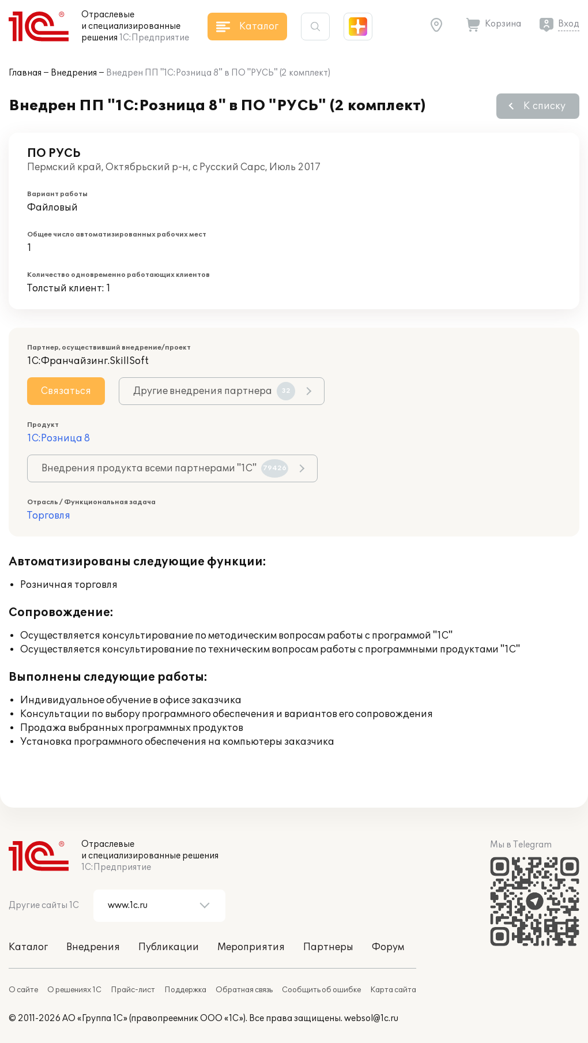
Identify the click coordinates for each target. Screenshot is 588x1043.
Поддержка (185, 990)
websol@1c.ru (371, 1018)
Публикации (168, 947)
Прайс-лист (133, 990)
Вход (568, 24)
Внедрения (74, 73)
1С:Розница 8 (58, 438)
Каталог (28, 947)
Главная (25, 73)
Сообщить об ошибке (321, 990)
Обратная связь (244, 990)
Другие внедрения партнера (214, 391)
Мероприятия (251, 947)
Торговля (48, 516)
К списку (544, 106)
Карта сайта (393, 990)
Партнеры (328, 947)
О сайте (23, 990)
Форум (388, 947)
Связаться (66, 391)
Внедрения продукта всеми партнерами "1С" (165, 468)
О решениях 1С (74, 990)
